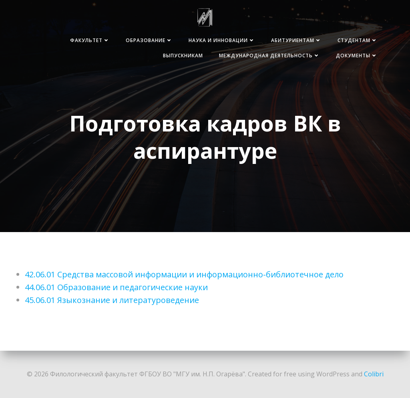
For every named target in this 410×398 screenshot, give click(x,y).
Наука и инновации (222, 40)
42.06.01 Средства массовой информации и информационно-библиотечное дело (184, 274)
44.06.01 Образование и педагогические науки (116, 287)
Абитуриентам (296, 40)
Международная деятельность (269, 55)
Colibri (374, 374)
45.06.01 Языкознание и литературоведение (112, 300)
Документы (357, 55)
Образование (149, 40)
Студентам (358, 40)
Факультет (90, 40)
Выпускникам (183, 55)
